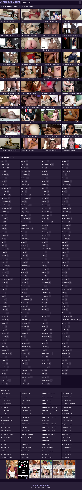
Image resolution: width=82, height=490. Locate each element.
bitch (3, 296)
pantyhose (46, 282)
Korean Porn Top (5, 393)
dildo (24, 208)
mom (45, 242)
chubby (4, 363)
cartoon (4, 347)
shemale (46, 384)
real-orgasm (47, 340)
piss (44, 306)
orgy (44, 266)
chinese (4, 360)
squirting (66, 205)
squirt (65, 201)
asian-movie (6, 195)
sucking (66, 239)
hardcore (25, 330)
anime (4, 178)
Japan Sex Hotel (5, 427)
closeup (4, 370)
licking (45, 198)
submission (66, 232)
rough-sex (46, 363)
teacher (65, 252)
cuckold (25, 178)
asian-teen (5, 205)
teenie (65, 262)
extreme (24, 245)
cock (3, 374)
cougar (24, 161)
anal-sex (5, 174)
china (4, 357)
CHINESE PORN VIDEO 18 (49, 393)
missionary (46, 232)
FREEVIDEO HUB (66, 397)
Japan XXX (3, 444)
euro (24, 235)
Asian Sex (24, 397)
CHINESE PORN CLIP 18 (48, 431)
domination (26, 222)
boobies (4, 323)
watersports (67, 350)
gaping (24, 289)
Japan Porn (4, 441)
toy (64, 299)
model (45, 239)
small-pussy (67, 181)
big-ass (4, 262)
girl (24, 293)
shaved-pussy (47, 380)
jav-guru (25, 384)
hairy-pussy (26, 320)
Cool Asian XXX (66, 441)
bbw (3, 242)
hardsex (24, 333)
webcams (66, 357)
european (25, 239)
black (4, 303)
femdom (25, 259)
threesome (66, 282)
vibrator (66, 336)
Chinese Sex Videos (47, 447)
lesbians (46, 195)
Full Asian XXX (25, 451)
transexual (66, 313)
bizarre (4, 299)
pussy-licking (47, 330)
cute (24, 191)
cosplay (4, 384)
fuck (24, 276)
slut (64, 174)
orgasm (45, 262)
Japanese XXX (25, 444)
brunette (5, 333)
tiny (64, 293)
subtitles (66, 235)
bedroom (4, 255)
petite (45, 299)
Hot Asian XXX (25, 420)
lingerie (45, 201)
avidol (4, 225)
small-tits (66, 185)
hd (23, 336)
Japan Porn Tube (26, 447)
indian (24, 357)
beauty (4, 252)
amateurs (5, 168)
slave (65, 168)
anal (3, 171)
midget (45, 225)
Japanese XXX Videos (7, 434)
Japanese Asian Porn (7, 420)
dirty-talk (25, 212)
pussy (45, 326)
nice (44, 252)
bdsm (4, 245)
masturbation (47, 215)
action (4, 161)
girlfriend (25, 296)
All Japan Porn (5, 397)
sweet (65, 242)
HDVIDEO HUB (25, 407)
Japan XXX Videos (67, 444)
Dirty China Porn (67, 424)
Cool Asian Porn (66, 417)
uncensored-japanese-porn (71, 320)
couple (24, 164)
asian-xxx (5, 212)
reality (45, 343)
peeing (45, 289)
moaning (46, 235)
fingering (25, 266)
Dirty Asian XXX (66, 427)
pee (44, 286)
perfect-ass (46, 293)
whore (65, 367)
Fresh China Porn (26, 437)
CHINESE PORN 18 (47, 437)
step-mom (66, 208)
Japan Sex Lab (25, 417)
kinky (44, 171)
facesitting (25, 249)
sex (44, 370)
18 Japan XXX (4, 407)
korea (45, 178)
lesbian (45, 191)
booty (4, 330)
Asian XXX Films (5, 410)
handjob (25, 326)
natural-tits (46, 249)
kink (44, 168)
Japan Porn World (26, 431)
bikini (3, 293)
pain (44, 276)
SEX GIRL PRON (66, 454)
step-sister (66, 212)
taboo (65, 245)
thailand (65, 279)
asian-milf (5, 191)
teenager (66, 259)
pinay (44, 303)
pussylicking (47, 336)
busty (4, 340)
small (65, 178)
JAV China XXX (46, 454)
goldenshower (26, 299)
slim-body (66, 171)
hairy (24, 316)
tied (64, 286)
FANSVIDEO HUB (67, 414)
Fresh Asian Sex (5, 437)
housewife (25, 353)
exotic (24, 242)
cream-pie (25, 171)
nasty (45, 245)
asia (4, 181)
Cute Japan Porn (66, 437)
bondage (5, 320)
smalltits (66, 188)
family (24, 255)
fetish (24, 262)
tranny (65, 306)
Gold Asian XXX (25, 393)
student (66, 228)
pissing (45, 309)
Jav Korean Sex (66, 451)
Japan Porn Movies (26, 414)
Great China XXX (25, 400)
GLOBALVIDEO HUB (6, 458)
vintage (65, 340)
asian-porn (5, 198)
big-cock (5, 272)
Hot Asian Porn (5, 424)
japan (24, 363)
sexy (44, 374)
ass (3, 222)
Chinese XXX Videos (47, 451)
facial (24, 252)
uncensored (67, 316)
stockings (66, 225)
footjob (24, 272)
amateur (5, 164)
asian (4, 185)
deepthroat (26, 198)
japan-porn (25, 367)
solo (64, 191)
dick (24, 201)
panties (45, 279)
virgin (65, 343)
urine (65, 333)
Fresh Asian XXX (25, 458)
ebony (24, 225)
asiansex (4, 218)
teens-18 (66, 269)
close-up (5, 367)
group (24, 306)
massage (46, 205)
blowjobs (4, 316)
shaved (45, 377)
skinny (65, 164)
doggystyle (26, 218)
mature (45, 218)
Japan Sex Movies (26, 410)
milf (44, 228)
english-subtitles (27, 228)
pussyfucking (47, 333)
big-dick (4, 276)
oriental (45, 269)
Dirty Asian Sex (66, 431)
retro (44, 350)
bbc (3, 239)
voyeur (65, 347)
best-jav (4, 259)
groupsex (25, 313)
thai (64, 276)
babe (4, 228)
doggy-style (26, 215)
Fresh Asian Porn (67, 393)
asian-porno (6, 201)
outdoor (45, 272)
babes (4, 232)
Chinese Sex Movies (47, 397)
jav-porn (45, 161)
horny (24, 350)
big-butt (4, 269)
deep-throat (26, 195)
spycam (65, 198)
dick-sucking (26, 205)
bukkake (5, 336)
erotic (24, 232)
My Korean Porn (5, 400)
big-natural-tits (7, 279)
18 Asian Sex (24, 454)
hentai (24, 340)
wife (65, 370)
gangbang (25, 286)
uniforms (66, 326)
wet (64, 360)
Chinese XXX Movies (6, 404)
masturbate (46, 208)
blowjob (5, 313)
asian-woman (6, 208)
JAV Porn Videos (66, 447)
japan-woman (26, 370)
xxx (64, 374)
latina (45, 188)
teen (65, 255)
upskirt (65, 330)
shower (65, 161)
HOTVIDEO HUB (25, 424)
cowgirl (24, 168)
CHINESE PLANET (47, 444)
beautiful (5, 249)
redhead (45, 347)
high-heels (25, 343)
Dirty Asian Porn (66, 434)
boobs (4, 326)
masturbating (47, 212)
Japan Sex (24, 404)
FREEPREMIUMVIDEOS (68, 404)
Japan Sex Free (5, 417)
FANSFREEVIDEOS (67, 420)
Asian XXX (3, 414)
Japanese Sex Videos (27, 441)
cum (24, 181)
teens (65, 266)
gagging (24, 282)
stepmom (66, 222)
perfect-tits (46, 296)
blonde (4, 309)
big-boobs (5, 266)
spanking (66, 195)
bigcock (4, 286)
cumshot (25, 185)
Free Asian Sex (66, 410)
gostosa (24, 303)
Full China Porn (5, 447)
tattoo (65, 249)
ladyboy (45, 185)
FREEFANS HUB (66, 407)
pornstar (46, 316)
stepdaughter (67, 218)
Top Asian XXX (66, 458)
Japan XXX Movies (6, 454)
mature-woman (47, 222)
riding (45, 357)
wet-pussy (66, 363)
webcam (66, 353)
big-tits (4, 282)
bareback (4, 235)
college (4, 377)
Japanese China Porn (27, 434)
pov (44, 320)
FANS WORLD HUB (47, 458)
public (45, 323)
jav (23, 380)
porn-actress (46, 313)
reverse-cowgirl (47, 353)
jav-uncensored (48, 164)
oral (44, 259)
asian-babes (6, 188)
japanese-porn (27, 377)
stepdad (65, 215)
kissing (45, 174)
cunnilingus (26, 188)
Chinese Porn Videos (48, 414)
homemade (26, 347)
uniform (66, 323)
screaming (46, 367)
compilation (6, 380)
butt (3, 343)
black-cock (5, 306)
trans (65, 309)
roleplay (45, 360)
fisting (24, 269)
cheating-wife (6, 353)
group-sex (25, 309)
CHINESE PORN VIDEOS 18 (49, 407)
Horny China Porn (6, 431)
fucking (25, 279)
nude (44, 255)
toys (65, 303)
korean (45, 181)
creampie (25, 174)
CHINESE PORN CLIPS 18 (49, 424)
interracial (25, 360)
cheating (5, 350)
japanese (25, 374)
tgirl (64, 272)
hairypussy (25, 323)
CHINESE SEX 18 (46, 400)
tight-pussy (67, 289)
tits (65, 296)
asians (4, 215)
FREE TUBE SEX (66, 400)
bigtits (4, 289)
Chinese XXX (45, 420)
